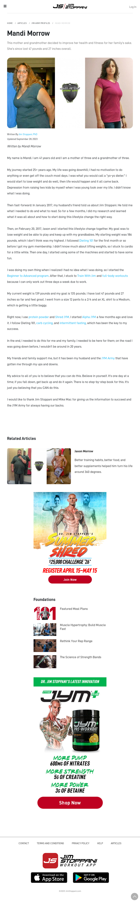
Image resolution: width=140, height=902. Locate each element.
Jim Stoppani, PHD (70, 6)
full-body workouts (115, 275)
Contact (24, 843)
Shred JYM (62, 317)
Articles (22, 23)
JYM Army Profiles (41, 23)
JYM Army (108, 358)
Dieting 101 (86, 240)
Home (10, 23)
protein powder (39, 317)
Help (100, 843)
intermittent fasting (73, 323)
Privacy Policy (80, 843)
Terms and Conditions (50, 843)
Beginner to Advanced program (28, 275)
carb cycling (44, 323)
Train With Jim (86, 275)
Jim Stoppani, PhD (28, 134)
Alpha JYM (89, 317)
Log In (132, 6)
